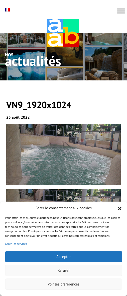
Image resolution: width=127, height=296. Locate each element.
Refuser (64, 270)
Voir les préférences (63, 284)
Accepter (63, 256)
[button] (119, 208)
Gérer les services (16, 244)
